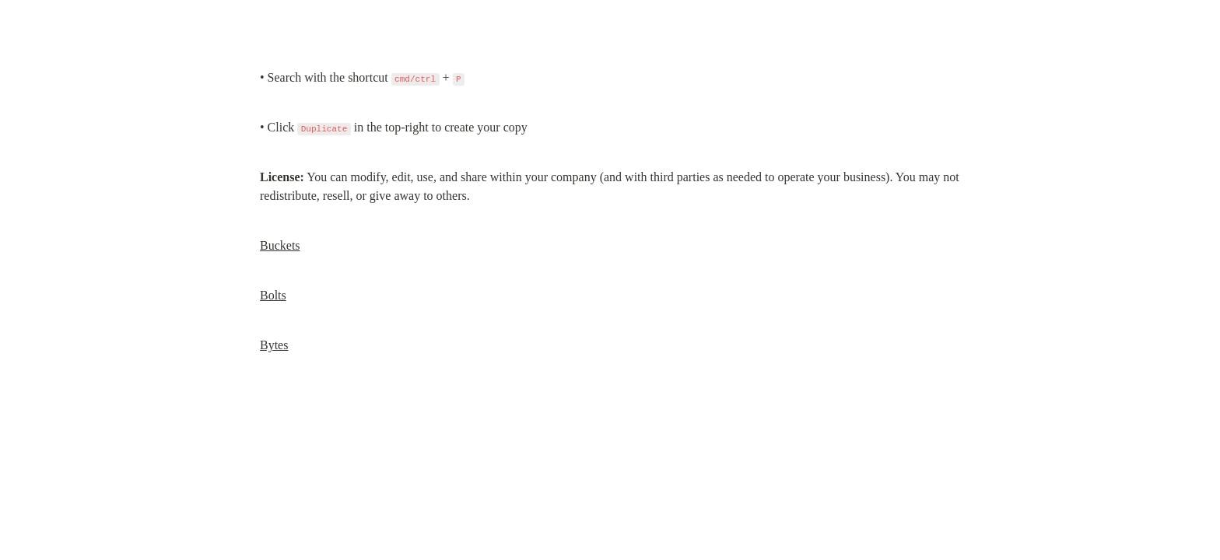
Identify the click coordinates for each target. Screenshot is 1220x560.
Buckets (280, 245)
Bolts (273, 295)
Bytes (274, 345)
